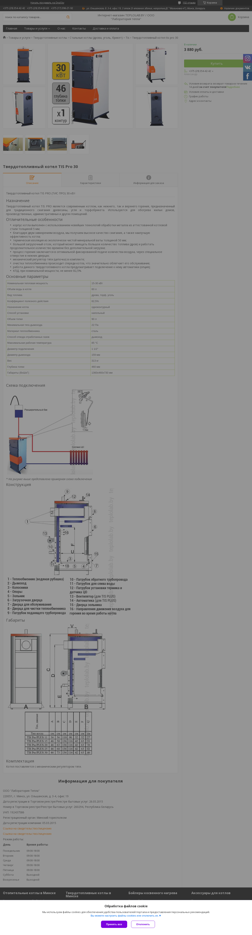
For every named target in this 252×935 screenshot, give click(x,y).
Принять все (114, 924)
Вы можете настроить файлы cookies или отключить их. (125, 915)
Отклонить (143, 924)
